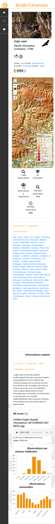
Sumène (40, 293)
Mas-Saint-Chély (29, 264)
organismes (32, 226)
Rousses (29, 275)
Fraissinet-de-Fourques (29, 250)
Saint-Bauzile (27, 280)
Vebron (28, 296)
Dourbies (34, 248)
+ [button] (15, 85)
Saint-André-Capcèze (42, 275)
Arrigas (37, 237)
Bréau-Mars (25, 242)
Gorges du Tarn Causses (22, 253)
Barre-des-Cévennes (21, 240)
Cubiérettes (25, 248)
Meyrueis (30, 267)
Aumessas (46, 237)
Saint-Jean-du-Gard (30, 288)
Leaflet (37, 167)
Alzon (20, 237)
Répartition (18, 369)
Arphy (26, 237)
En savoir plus (31, 363)
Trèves (47, 293)
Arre (31, 237)
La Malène (25, 256)
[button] (15, 89)
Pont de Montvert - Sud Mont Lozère (27, 272)
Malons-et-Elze (35, 261)
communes (19, 226)
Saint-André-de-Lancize (23, 277)
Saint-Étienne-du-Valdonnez (32, 283)
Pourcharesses (18, 275)
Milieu (41, 363)
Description (18, 363)
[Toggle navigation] (6, 12)
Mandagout (17, 264)
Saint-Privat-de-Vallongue (33, 291)
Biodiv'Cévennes (32, 5)
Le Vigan (24, 261)
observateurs (21, 231)
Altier (15, 237)
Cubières (16, 248)
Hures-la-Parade (39, 253)
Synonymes (29, 369)
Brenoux (34, 242)
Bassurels (34, 240)
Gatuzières (44, 250)
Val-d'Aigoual (19, 296)
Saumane (32, 293)
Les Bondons (36, 259)
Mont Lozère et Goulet (38, 269)
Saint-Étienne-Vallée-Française (25, 285)
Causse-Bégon (37, 245)
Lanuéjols (34, 256)
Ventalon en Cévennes (41, 296)
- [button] (15, 93)
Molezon (25, 269)
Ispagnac (16, 256)
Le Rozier (25, 259)
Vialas (15, 299)
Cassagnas (26, 245)
